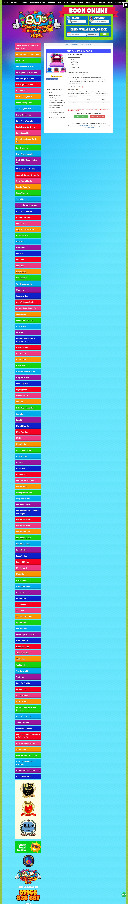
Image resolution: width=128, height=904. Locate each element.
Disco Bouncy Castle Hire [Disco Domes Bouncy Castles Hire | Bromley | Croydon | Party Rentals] (25, 121)
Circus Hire (20, 290)
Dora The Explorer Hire (24, 320)
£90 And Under (21, 749)
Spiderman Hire (21, 622)
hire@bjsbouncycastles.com (98, 126)
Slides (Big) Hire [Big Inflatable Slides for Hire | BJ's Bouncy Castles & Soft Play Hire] (22, 193)
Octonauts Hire (21, 486)
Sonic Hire (20, 610)
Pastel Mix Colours (23, 531)
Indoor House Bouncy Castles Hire (26, 140)
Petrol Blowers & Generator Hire (28, 770)
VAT (94, 2)
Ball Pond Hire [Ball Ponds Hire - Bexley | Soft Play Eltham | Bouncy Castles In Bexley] (21, 90)
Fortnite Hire (21, 359)
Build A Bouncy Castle (24, 96)
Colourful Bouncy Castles (25, 302)
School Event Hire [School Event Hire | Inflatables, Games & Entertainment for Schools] (22, 722)
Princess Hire (21, 592)
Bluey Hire (20, 265)
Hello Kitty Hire (22, 383)
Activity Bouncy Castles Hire (26, 72)
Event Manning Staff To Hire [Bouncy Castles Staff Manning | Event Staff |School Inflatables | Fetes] (26, 755)
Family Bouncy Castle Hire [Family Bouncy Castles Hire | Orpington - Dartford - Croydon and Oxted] (25, 127)
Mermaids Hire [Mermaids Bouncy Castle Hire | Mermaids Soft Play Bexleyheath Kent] (21, 444)
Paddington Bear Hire (24, 492)
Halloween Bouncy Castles (25, 371)
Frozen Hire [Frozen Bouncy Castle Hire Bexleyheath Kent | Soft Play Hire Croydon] (20, 365)
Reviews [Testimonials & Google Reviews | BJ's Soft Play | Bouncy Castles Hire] (102, 2)
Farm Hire (19, 332)
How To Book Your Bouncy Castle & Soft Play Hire (28, 735)
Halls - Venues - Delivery (24, 728)
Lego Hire (19, 420)
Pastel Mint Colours (23, 525)
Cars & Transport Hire (24, 284)
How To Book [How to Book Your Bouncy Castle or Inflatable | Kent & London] (63, 2)
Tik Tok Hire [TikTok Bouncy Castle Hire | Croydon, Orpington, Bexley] (20, 659)
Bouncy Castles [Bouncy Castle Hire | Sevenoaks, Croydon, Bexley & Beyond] (21, 271)
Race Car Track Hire (23, 187)
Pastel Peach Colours (23, 537)
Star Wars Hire (21, 628)
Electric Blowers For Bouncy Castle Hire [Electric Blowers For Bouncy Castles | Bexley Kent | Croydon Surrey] (26, 762)
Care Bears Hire (21, 278)
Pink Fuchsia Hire (22, 568)
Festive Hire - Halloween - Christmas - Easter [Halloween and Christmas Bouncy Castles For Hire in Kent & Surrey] (25, 339)
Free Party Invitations (24, 776)
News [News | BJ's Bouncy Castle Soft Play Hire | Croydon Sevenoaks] (110, 2)
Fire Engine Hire (22, 347)
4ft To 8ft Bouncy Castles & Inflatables (26, 708)
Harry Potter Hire (22, 377)
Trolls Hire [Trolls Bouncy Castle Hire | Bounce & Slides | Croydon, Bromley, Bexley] (20, 677)
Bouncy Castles (74, 44)
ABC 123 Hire (21, 223)
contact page (90, 127)
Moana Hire (20, 468)
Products (15, 2)
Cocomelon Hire (22, 296)
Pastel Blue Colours (23, 504)
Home (66, 44)
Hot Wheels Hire (22, 395)
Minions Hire (20, 462)
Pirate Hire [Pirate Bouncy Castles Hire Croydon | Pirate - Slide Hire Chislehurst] (20, 574)
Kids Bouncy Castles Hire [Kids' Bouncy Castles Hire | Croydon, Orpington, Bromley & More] (25, 78)
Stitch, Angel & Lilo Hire (25, 634)
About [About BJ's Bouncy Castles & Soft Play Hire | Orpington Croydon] (24, 2)
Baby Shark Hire (22, 235)
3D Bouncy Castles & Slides (26, 108)
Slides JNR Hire (21, 199)
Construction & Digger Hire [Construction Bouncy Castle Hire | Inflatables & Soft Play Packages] (26, 308)
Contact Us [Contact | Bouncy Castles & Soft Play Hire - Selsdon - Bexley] (120, 2)
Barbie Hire (20, 241)
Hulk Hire (19, 401)
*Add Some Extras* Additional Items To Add (27, 46)
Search (104, 34)
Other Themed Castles (24, 181)
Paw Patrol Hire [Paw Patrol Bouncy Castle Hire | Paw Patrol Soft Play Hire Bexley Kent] (21, 550)
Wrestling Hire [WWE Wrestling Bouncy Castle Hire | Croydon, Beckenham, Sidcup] (21, 701)
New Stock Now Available (25, 66)
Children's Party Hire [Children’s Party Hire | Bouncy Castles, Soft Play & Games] (23, 716)
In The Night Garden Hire (25, 408)
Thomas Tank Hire (22, 653)
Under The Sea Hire (23, 683)
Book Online (81, 117)
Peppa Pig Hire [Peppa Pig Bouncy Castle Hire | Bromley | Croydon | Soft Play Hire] (21, 556)
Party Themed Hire (23, 498)
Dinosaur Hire (21, 314)
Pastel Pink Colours (23, 544)
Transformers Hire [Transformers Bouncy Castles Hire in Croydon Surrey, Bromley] (22, 671)
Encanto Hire (21, 326)
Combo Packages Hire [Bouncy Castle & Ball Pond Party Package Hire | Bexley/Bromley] (24, 102)
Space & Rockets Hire (24, 616)
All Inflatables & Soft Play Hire (27, 54)
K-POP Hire (20, 60)
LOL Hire (19, 438)
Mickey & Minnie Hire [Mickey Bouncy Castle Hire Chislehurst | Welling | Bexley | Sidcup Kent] (24, 450)
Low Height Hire (22, 148)
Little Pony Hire (22, 432)
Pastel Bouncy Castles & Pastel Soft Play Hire (27, 512)
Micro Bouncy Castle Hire (25, 154)
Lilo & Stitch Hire (22, 426)
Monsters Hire (21, 474)
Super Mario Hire (22, 640)
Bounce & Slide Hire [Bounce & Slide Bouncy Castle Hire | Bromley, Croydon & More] (23, 115)
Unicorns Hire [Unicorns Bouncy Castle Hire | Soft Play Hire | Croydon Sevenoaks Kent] (21, 689)
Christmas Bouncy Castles (25, 743)
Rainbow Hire (21, 598)
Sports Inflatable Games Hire (26, 205)
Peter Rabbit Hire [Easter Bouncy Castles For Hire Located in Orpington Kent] (22, 562)
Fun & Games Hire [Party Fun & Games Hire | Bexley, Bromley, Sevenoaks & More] (22, 133)
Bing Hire (19, 253)
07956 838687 (84, 126)
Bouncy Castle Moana (85, 44)
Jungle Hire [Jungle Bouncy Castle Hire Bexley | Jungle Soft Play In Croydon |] (20, 414)
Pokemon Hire (21, 580)
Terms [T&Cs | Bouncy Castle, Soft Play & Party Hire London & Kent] (88, 2)
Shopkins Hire (21, 604)
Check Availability (97, 117)
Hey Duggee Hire (22, 389)
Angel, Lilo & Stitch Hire (25, 229)
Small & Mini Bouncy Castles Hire (26, 161)
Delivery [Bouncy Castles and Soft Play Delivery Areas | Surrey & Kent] (51, 2)
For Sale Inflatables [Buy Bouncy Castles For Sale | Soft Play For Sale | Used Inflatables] (23, 217)
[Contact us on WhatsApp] (123, 894)
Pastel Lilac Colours (23, 519)
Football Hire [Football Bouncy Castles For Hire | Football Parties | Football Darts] (21, 353)
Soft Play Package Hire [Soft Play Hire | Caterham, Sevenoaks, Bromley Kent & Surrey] (24, 84)
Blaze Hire (20, 259)
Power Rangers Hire (23, 586)
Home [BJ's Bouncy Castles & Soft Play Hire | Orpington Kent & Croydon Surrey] (6, 2)
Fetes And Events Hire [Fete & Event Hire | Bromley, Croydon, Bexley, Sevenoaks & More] (24, 211)
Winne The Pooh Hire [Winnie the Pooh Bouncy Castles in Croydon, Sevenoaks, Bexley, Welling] (24, 695)
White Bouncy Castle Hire (25, 169)
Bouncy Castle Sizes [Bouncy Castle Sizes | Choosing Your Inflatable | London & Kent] (37, 2)
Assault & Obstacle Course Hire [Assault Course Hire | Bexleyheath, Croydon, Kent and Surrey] (27, 175)
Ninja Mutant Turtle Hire (25, 480)
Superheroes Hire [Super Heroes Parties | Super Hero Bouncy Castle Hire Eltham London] (22, 646)
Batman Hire (20, 247)
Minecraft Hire (21, 456)
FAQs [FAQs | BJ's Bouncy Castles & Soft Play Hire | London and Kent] (73, 2)
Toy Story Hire (21, 665)
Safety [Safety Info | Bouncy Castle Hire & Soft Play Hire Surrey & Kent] (80, 2)
